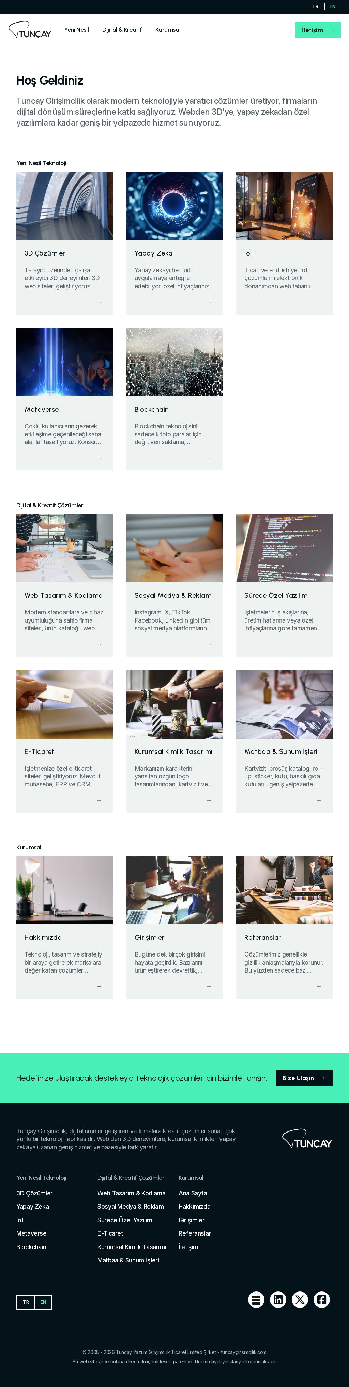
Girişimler (191, 1220)
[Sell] (76, 30)
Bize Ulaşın (298, 1078)
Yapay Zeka (32, 1206)
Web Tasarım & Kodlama (131, 1193)
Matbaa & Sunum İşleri (128, 1260)
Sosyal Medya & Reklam (130, 1206)
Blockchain (31, 1247)
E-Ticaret (110, 1233)
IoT (20, 1220)
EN (332, 7)
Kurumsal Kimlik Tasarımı (131, 1247)
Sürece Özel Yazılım (124, 1220)
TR (315, 7)
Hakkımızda (194, 1206)
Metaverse (31, 1233)
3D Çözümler (34, 1193)
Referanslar (195, 1233)
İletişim (312, 30)
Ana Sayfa (193, 1193)
